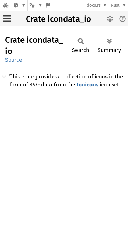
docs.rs (94, 5)
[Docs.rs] (6, 5)
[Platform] (36, 5)
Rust (115, 5)
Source (13, 60)
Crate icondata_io (58, 19)
